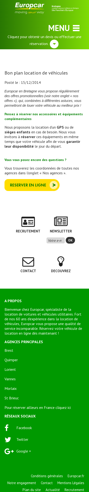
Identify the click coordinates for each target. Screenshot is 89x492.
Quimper (11, 359)
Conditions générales (47, 476)
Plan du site (32, 489)
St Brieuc (12, 398)
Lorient (10, 369)
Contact (47, 483)
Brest (9, 350)
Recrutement (74, 489)
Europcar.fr (76, 476)
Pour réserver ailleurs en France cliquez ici (38, 407)
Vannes (10, 379)
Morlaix (11, 388)
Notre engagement (21, 483)
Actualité (53, 489)
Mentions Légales (70, 483)
